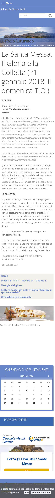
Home (4, 276)
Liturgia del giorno (12, 285)
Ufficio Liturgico (18, 41)
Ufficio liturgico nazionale (16, 297)
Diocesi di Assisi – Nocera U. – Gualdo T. (24, 280)
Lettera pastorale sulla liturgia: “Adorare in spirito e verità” (26, 291)
